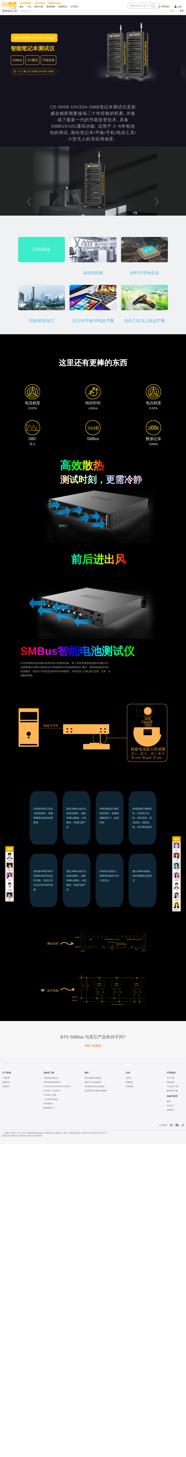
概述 (172, 10)
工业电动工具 (25, 11)
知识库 (128, 1078)
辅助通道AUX (49, 1108)
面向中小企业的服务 (93, 1082)
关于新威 (6, 1072)
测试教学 (170, 1110)
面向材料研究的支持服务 (95, 1086)
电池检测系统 (25, 3)
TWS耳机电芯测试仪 (51, 1082)
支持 (128, 1072)
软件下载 (170, 1078)
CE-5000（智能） (50, 1095)
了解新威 (6, 1078)
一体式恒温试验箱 (50, 1099)
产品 (29, 6)
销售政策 (22, 1135)
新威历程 (6, 1082)
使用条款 (14, 1135)
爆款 (21, 6)
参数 (181, 10)
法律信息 (30, 1135)
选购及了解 (48, 1072)
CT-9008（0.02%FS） (52, 1091)
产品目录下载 (172, 1086)
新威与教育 (172, 1096)
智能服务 (129, 1082)
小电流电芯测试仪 (50, 1078)
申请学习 (170, 1106)
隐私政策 (6, 1135)
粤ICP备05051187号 (98, 1133)
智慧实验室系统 (54, 3)
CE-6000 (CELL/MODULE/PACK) (57, 1086)
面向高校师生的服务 (93, 1078)
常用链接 (171, 1072)
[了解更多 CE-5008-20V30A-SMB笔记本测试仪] (33, 71)
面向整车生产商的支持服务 (96, 1091)
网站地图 (170, 1082)
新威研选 (62, 6)
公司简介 (74, 6)
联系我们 (165, 6)
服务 (87, 1072)
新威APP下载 (172, 1091)
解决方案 (39, 6)
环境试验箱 (48, 1103)
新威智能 (50, 6)
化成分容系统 (39, 3)
